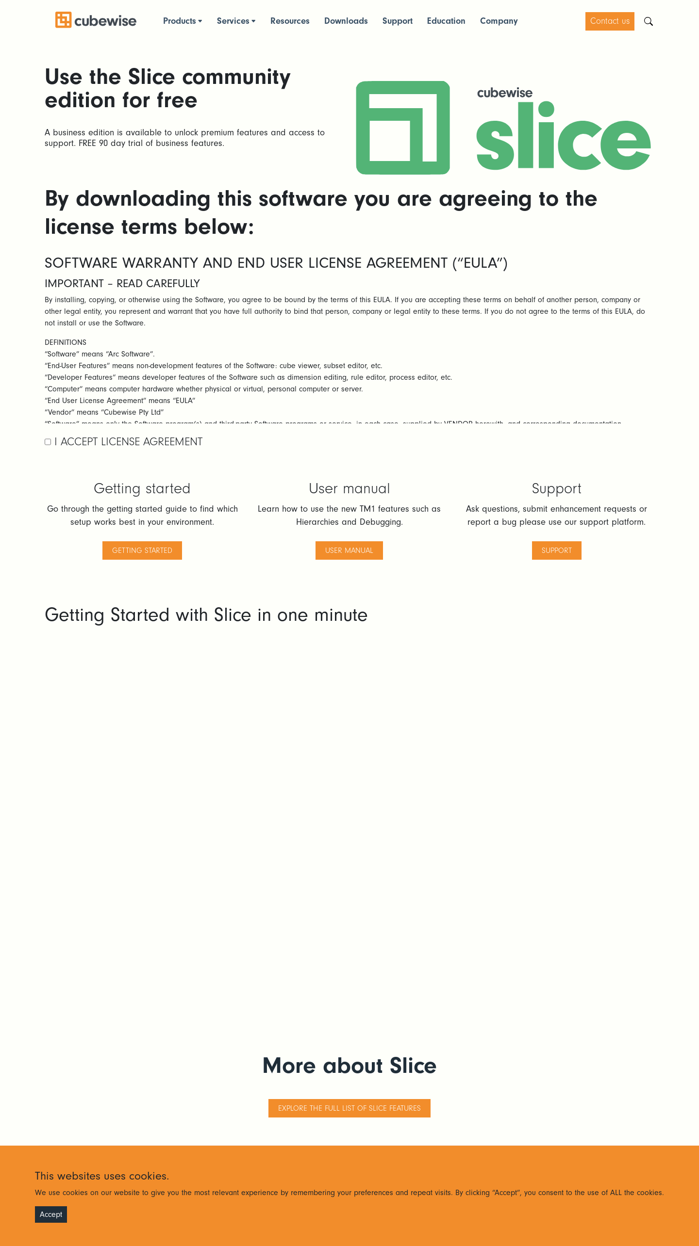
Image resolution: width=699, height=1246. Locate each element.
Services (233, 21)
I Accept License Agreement (126, 441)
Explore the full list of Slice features (349, 1108)
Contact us (610, 21)
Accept (51, 1214)
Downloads (346, 21)
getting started (142, 550)
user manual (349, 550)
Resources (290, 21)
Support (398, 21)
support (557, 550)
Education (446, 21)
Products (179, 21)
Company (499, 21)
